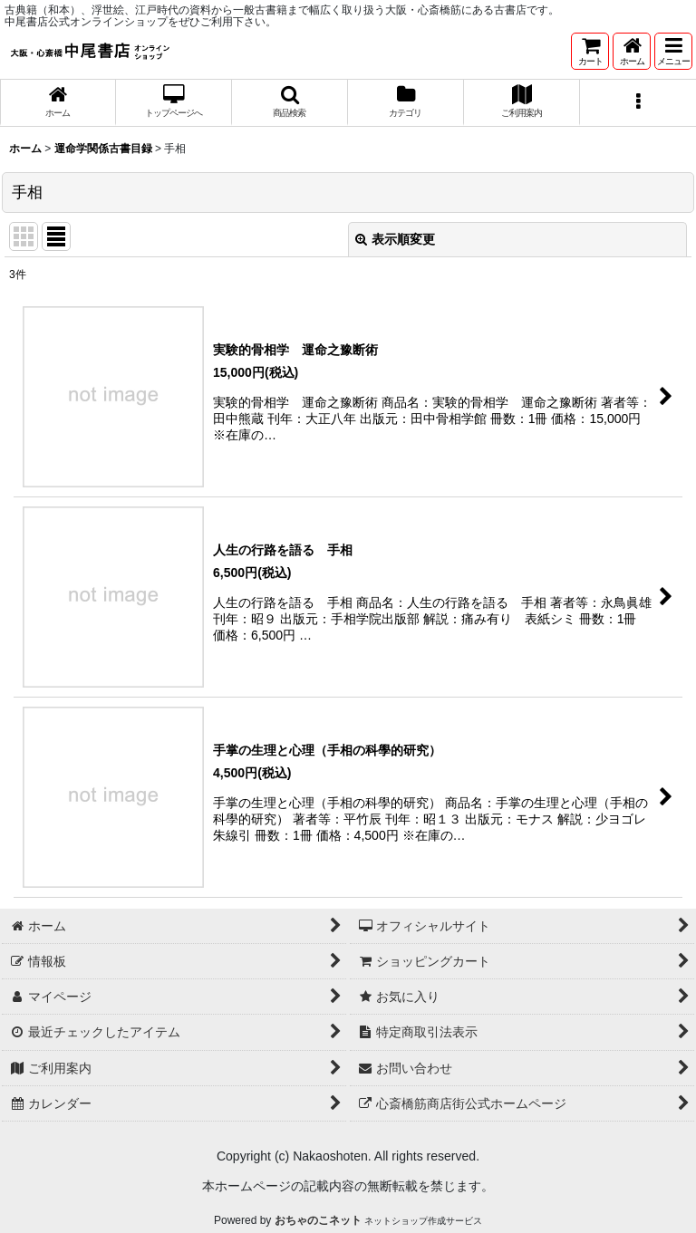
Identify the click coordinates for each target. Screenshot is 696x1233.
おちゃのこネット (318, 1220)
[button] (673, 51)
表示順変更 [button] (395, 239)
